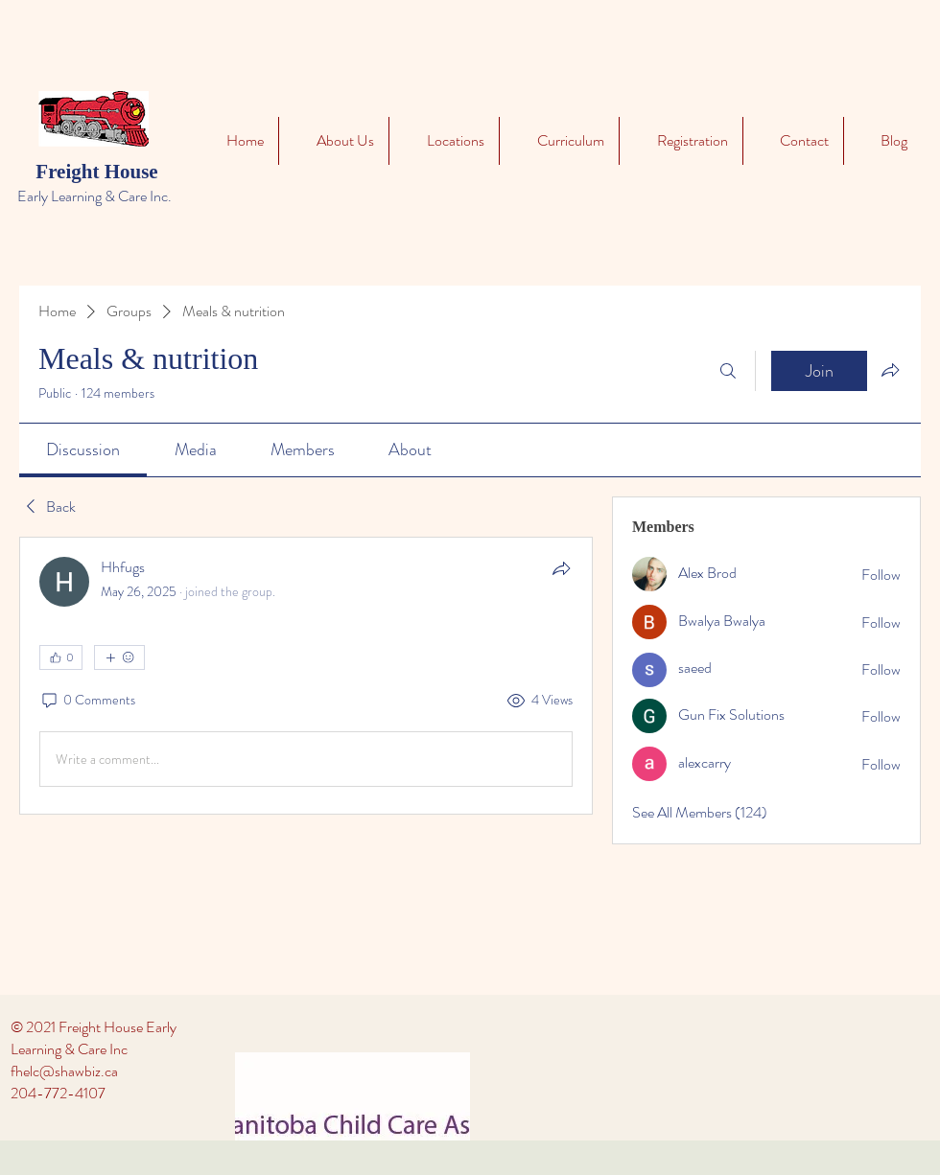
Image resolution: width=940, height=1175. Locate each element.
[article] (306, 676)
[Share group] (890, 369)
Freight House (96, 171)
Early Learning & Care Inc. (94, 196)
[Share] (561, 568)
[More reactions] (119, 657)
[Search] (728, 371)
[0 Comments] (87, 700)
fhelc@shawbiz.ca (64, 1071)
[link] (83, 449)
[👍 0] (60, 657)
